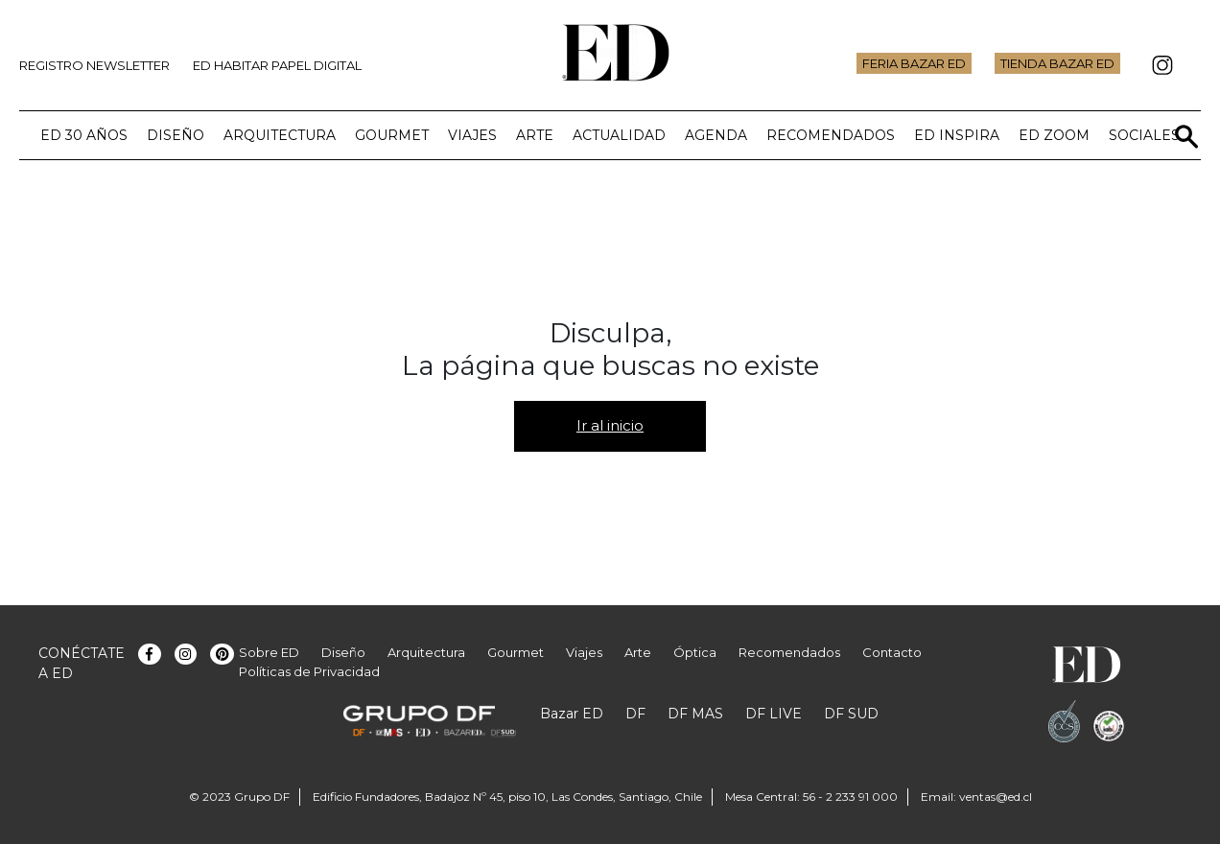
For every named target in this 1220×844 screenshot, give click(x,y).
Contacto (892, 652)
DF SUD (851, 713)
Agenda (716, 135)
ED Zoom (1054, 135)
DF (635, 713)
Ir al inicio (610, 425)
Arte (534, 135)
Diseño (175, 135)
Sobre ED (269, 652)
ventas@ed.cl (995, 796)
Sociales (1144, 135)
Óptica (694, 652)
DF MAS (695, 713)
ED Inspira (956, 135)
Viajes (472, 135)
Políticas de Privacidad (309, 671)
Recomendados (830, 135)
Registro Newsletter (94, 65)
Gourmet (392, 135)
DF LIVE (773, 713)
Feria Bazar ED (914, 63)
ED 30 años (84, 135)
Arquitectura (279, 135)
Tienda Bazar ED (1057, 63)
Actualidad (619, 135)
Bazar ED (571, 713)
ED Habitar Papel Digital (277, 65)
